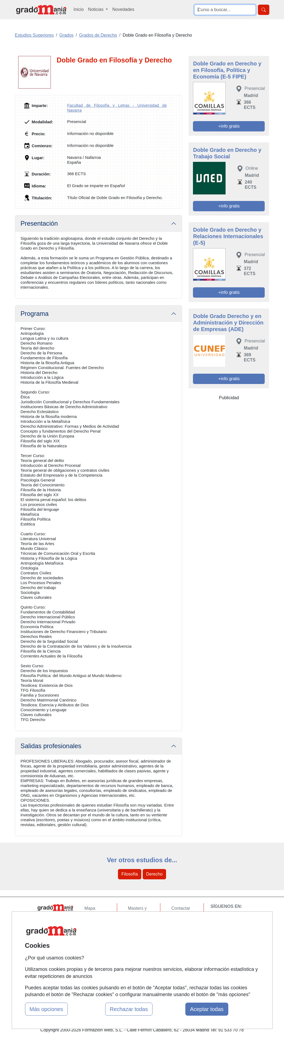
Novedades (123, 9)
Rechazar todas (129, 1009)
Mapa (90, 908)
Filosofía (129, 874)
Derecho (154, 874)
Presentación (39, 223)
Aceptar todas (206, 1009)
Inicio (79, 9)
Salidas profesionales (51, 746)
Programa (35, 313)
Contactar (180, 908)
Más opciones (46, 1009)
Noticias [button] (96, 9)
